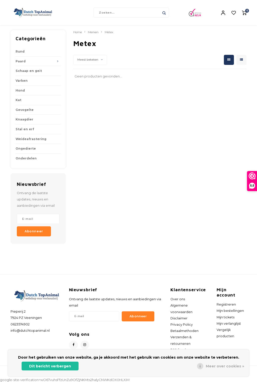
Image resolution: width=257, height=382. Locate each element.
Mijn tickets (225, 317)
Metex (109, 32)
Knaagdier (24, 119)
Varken (22, 80)
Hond (20, 90)
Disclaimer (178, 318)
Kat (18, 100)
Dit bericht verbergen (50, 366)
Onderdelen (26, 158)
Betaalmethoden (184, 331)
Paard (21, 61)
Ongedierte (26, 148)
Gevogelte (25, 110)
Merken (93, 32)
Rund (20, 51)
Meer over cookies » (225, 366)
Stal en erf (25, 129)
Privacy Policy (181, 324)
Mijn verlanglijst (229, 323)
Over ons (177, 299)
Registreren (226, 304)
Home (77, 32)
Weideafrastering (31, 139)
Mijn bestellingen (230, 311)
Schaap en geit (29, 71)
